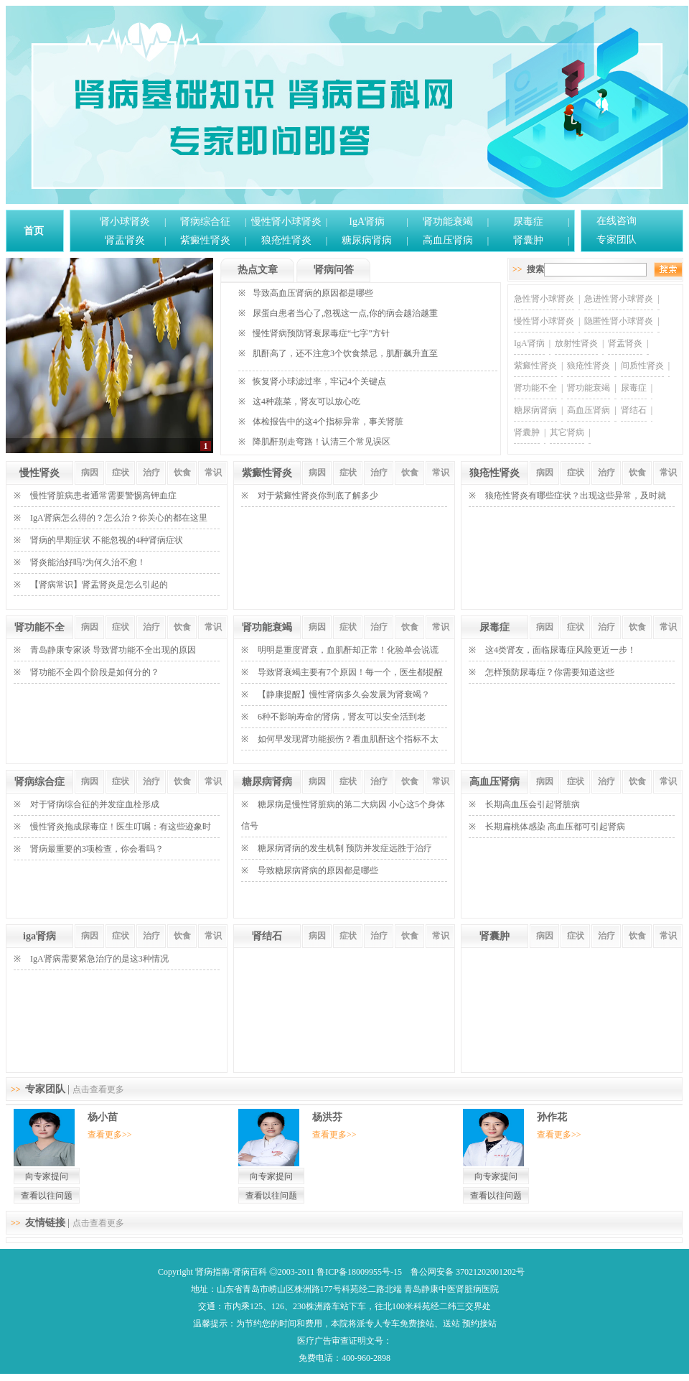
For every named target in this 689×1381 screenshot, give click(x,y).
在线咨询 (616, 220)
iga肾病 (39, 936)
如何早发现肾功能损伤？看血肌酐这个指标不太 (348, 739)
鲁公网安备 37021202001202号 (468, 1272)
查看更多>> (110, 1135)
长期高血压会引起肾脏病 (532, 804)
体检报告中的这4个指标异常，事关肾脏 (328, 422)
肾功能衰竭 (448, 221)
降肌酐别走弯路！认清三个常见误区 (321, 442)
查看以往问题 (46, 1196)
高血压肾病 (448, 240)
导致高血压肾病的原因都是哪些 (313, 293)
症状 (120, 473)
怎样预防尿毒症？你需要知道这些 (549, 672)
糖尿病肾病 (367, 240)
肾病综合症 (39, 781)
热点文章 (258, 269)
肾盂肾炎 (125, 240)
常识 (213, 473)
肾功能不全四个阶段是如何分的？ (94, 672)
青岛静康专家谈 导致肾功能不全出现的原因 (113, 650)
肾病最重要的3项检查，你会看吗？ (97, 849)
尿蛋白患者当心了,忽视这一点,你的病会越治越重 (345, 313)
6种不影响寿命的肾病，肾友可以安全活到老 (342, 717)
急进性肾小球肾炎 (618, 299)
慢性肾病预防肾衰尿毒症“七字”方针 (321, 333)
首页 (34, 230)
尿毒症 (528, 221)
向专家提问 (46, 1176)
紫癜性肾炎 (205, 240)
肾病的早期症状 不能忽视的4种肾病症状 (106, 540)
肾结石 (634, 410)
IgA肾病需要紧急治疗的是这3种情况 (99, 959)
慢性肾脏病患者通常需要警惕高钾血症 (103, 495)
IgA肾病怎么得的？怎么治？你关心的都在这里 (118, 518)
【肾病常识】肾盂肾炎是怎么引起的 (99, 585)
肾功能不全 (535, 388)
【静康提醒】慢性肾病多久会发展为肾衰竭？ (344, 694)
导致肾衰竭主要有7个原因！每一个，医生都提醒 (350, 672)
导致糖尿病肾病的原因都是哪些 (318, 870)
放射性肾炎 (576, 343)
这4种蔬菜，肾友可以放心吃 (306, 401)
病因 (89, 473)
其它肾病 (567, 432)
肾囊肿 (528, 240)
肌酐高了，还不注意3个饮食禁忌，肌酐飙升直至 (345, 353)
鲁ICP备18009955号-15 (359, 1272)
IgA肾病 (367, 221)
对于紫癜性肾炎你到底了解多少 (318, 495)
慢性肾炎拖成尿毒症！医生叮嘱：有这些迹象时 (120, 827)
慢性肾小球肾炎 (286, 221)
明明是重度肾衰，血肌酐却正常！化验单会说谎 (348, 650)
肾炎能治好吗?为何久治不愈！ (88, 562)
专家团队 (616, 239)
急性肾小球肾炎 (544, 299)
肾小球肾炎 (125, 221)
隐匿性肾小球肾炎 (618, 321)
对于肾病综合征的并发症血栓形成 (94, 804)
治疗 (151, 473)
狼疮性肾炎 (286, 240)
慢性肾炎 (39, 473)
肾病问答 (334, 269)
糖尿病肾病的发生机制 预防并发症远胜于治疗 (345, 848)
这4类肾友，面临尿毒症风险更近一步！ (560, 650)
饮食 (182, 473)
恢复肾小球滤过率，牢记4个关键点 (319, 381)
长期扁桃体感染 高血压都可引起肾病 (555, 827)
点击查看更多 (98, 1089)
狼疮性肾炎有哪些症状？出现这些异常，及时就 (575, 495)
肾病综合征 (205, 221)
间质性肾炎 (642, 366)
